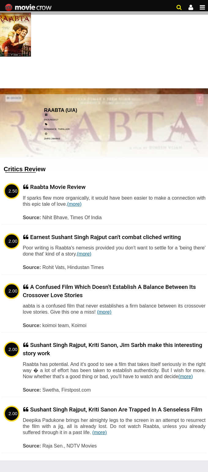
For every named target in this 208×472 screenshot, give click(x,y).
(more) (74, 204)
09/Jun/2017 (51, 119)
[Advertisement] (104, 46)
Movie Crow (29, 8)
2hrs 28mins (52, 138)
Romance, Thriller (57, 129)
